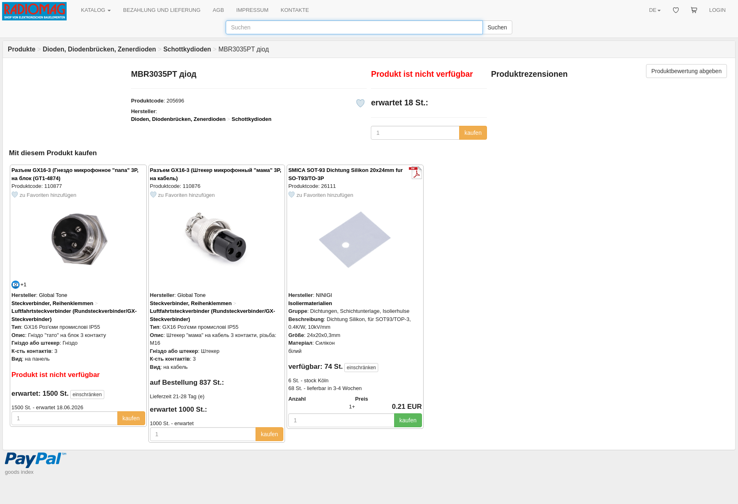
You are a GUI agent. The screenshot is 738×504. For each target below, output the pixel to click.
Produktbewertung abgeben (686, 71)
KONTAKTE (295, 10)
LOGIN (717, 10)
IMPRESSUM (252, 10)
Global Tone (53, 295)
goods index (19, 472)
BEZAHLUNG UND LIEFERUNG (161, 10)
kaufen (473, 132)
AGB (218, 10)
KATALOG (96, 10)
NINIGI (324, 295)
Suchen (497, 27)
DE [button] (654, 10)
